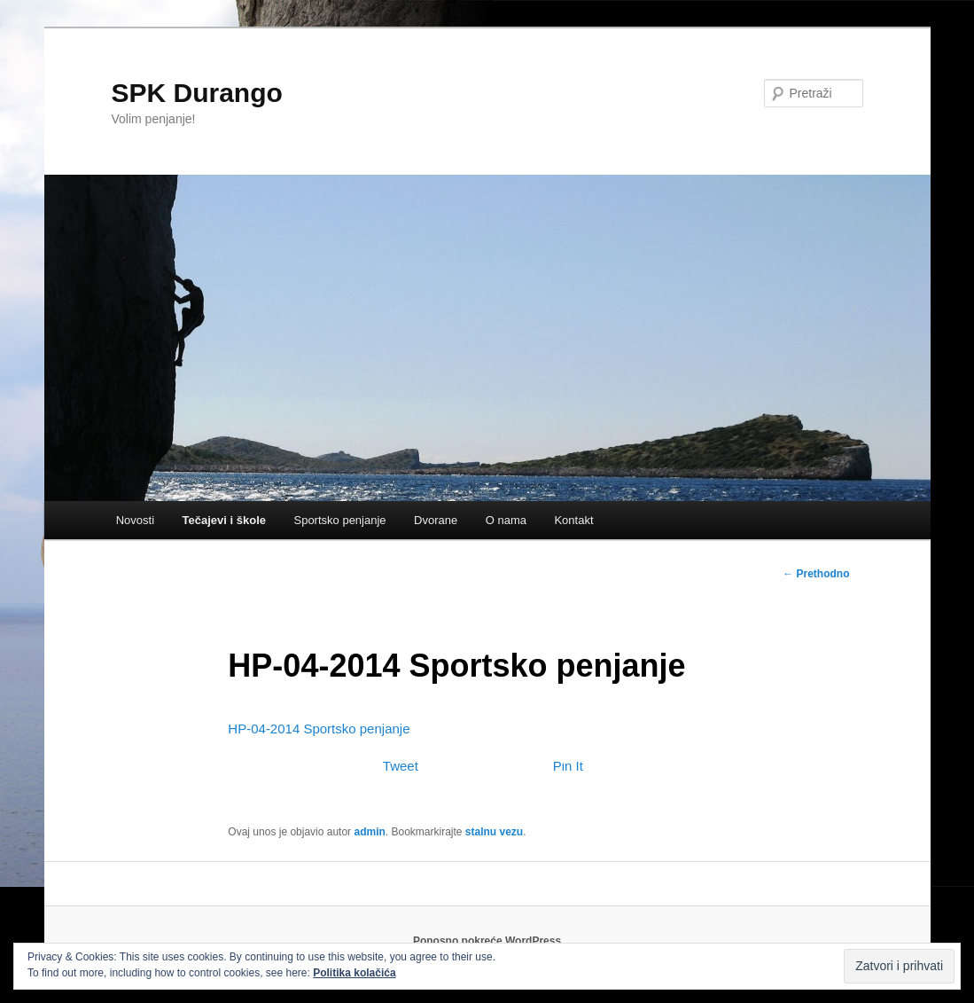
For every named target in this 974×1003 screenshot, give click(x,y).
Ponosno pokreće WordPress (487, 941)
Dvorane (435, 520)
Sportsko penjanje (339, 520)
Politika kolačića (354, 973)
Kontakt (573, 520)
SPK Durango (197, 92)
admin (369, 832)
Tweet (400, 765)
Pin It (568, 765)
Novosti (135, 520)
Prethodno (816, 574)
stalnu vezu (494, 832)
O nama (506, 520)
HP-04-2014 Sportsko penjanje (318, 728)
